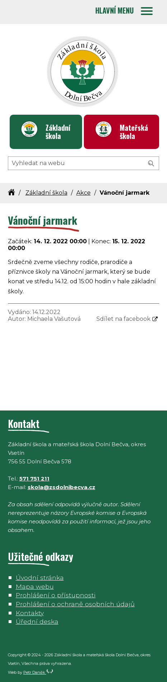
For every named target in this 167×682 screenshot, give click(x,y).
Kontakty (30, 613)
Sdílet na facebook (123, 318)
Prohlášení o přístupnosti (56, 595)
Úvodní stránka (40, 577)
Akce (83, 192)
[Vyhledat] (151, 163)
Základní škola (58, 131)
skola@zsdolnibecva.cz (61, 487)
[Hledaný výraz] (83, 163)
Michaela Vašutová (54, 318)
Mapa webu (35, 586)
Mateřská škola (134, 131)
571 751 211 (34, 478)
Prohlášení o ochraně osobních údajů (75, 604)
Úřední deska (37, 621)
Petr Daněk (38, 672)
